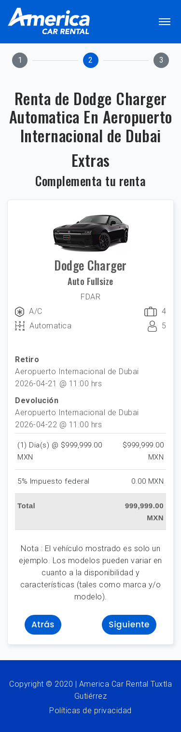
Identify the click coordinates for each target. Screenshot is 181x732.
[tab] (19, 60)
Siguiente (129, 624)
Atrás (43, 624)
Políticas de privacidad (90, 710)
